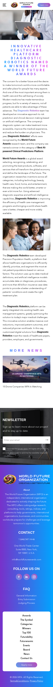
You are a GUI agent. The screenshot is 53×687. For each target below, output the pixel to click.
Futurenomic (26, 641)
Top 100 (26, 633)
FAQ (26, 589)
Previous (7, 371)
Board (26, 650)
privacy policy (23, 449)
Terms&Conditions (19, 680)
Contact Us (26, 658)
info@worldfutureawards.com (26, 559)
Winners (26, 628)
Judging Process (26, 603)
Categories (26, 624)
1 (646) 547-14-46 (27, 539)
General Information (26, 595)
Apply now (44, 5)
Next (46, 371)
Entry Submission (26, 599)
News (27, 654)
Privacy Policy (36, 680)
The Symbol (26, 620)
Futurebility (26, 637)
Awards (26, 616)
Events (26, 646)
